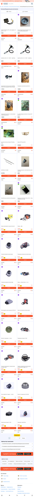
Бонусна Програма (12, 489)
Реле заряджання (11, 461)
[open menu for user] (32, 495)
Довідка (19, 489)
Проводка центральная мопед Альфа (24, 254)
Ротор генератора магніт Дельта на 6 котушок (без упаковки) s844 (24, 30)
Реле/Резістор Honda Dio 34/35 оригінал (8, 198)
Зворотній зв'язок (21, 491)
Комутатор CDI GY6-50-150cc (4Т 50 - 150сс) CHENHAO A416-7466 (25, 199)
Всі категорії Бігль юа (9, 491)
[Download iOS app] (20, 454)
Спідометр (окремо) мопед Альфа (7, 282)
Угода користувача (4, 489)
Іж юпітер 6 (10, 463)
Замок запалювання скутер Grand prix (8, 226)
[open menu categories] (9, 495)
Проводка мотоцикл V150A (22, 338)
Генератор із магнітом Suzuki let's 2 (24, 86)
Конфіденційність (10, 487)
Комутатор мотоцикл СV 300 (6, 422)
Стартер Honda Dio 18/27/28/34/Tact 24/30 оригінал (25, 171)
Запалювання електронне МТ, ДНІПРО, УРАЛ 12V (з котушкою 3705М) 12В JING (8, 86)
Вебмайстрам (3, 487)
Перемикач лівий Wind (22, 422)
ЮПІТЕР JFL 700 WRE (4, 170)
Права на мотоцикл (19, 461)
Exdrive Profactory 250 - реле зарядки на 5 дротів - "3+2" (8, 30)
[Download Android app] (27, 454)
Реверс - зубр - (20, 226)
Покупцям (19, 487)
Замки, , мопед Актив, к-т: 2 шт (23, 282)
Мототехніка (6, 6)
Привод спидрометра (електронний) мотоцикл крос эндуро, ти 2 (24, 367)
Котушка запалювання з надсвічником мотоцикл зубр (8, 367)
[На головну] (2, 4)
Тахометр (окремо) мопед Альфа (7, 254)
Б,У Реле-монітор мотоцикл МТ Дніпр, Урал (8, 142)
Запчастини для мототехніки (14, 6)
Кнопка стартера (27, 461)
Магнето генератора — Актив (6, 338)
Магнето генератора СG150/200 (23, 394)
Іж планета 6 (4, 463)
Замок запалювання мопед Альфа (24, 310)
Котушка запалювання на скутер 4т (20, 463)
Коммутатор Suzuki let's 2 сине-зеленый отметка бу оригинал (8, 114)
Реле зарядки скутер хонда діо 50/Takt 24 (8, 310)
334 (19, 438)
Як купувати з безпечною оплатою (24, 493)
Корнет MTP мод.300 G (22, 142)
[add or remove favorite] (15, 33)
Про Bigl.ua (3, 491)
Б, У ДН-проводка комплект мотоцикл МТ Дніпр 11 (25, 114)
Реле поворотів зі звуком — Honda (7, 394)
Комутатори (4, 461)
